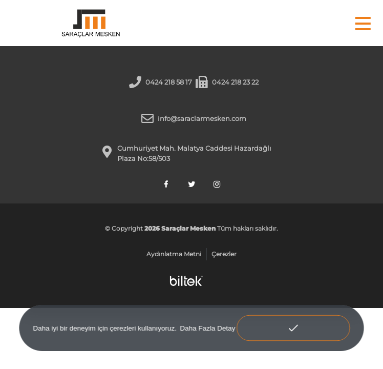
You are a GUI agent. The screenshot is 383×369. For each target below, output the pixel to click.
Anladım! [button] (293, 320)
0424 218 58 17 (168, 82)
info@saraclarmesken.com (202, 118)
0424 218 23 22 (235, 82)
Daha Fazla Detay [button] (207, 328)
